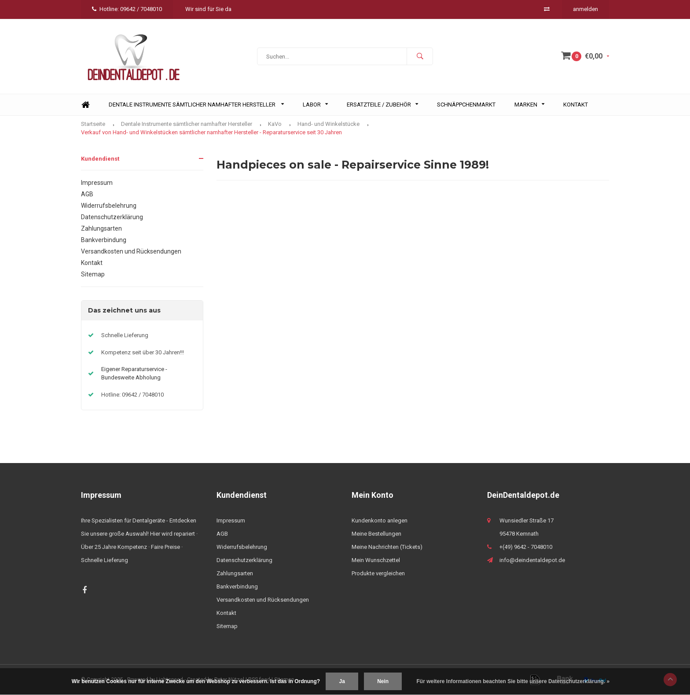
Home (85, 105)
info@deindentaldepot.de (532, 560)
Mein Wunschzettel (376, 560)
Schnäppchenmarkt (466, 104)
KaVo (275, 124)
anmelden (585, 9)
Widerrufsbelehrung (108, 205)
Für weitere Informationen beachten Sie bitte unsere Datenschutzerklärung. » (513, 681)
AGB (87, 194)
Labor (315, 104)
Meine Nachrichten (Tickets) (387, 547)
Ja (342, 681)
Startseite (93, 124)
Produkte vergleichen (378, 573)
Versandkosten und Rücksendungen (131, 251)
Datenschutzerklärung (112, 217)
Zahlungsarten (101, 228)
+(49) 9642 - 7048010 (525, 547)
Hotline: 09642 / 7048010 (127, 9)
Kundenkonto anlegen (379, 520)
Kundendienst (100, 158)
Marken (529, 104)
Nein (383, 681)
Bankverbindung (103, 239)
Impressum (97, 182)
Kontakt (575, 104)
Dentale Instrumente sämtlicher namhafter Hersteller (196, 104)
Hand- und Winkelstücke (328, 124)
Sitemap (93, 274)
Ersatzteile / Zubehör (382, 104)
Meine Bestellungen (376, 533)
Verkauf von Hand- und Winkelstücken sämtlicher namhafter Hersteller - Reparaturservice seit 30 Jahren (211, 132)
